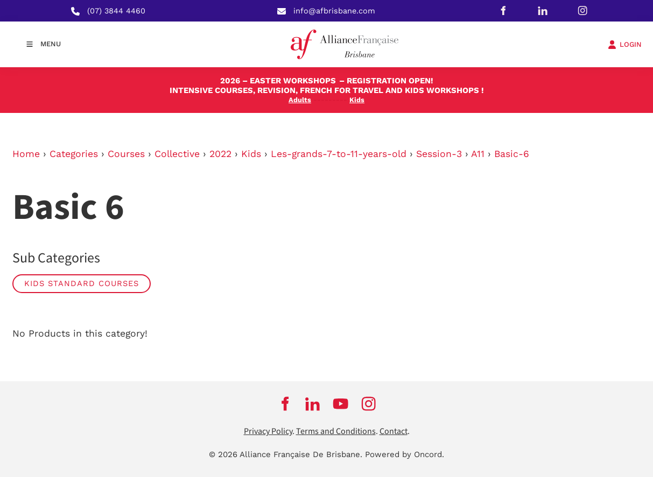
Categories (74, 153)
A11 (478, 153)
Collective (177, 153)
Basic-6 (511, 153)
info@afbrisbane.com (334, 10)
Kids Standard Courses (81, 283)
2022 (220, 153)
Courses (126, 153)
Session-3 (439, 153)
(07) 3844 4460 (116, 10)
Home (26, 153)
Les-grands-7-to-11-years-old (338, 153)
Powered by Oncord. (404, 454)
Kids (251, 153)
